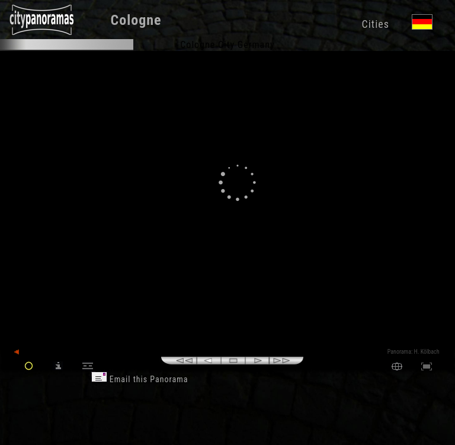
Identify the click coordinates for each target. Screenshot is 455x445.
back (25, 352)
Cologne (136, 20)
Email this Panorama (139, 379)
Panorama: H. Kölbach (413, 351)
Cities (375, 24)
